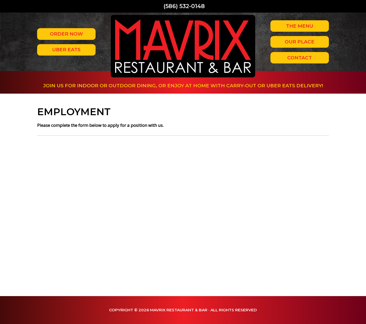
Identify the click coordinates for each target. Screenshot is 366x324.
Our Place (299, 42)
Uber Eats (66, 50)
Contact (299, 58)
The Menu (299, 26)
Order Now (66, 34)
